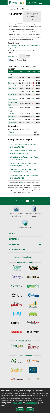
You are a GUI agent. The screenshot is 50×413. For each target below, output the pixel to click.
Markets (25, 9)
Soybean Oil (12, 89)
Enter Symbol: (12, 56)
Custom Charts (35, 45)
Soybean (11, 83)
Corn (9, 80)
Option (25, 60)
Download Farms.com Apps (33, 211)
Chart (19, 60)
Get (28, 56)
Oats (9, 91)
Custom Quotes (23, 45)
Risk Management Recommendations (32, 16)
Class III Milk (12, 122)
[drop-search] (29, 2)
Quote (12, 60)
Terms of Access (31, 403)
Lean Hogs (11, 119)
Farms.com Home (15, 9)
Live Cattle (11, 114)
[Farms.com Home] (17, 3)
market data (23, 182)
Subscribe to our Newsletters (16, 211)
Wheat (10, 77)
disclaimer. (30, 192)
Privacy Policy (17, 403)
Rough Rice (12, 94)
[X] (16, 201)
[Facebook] (22, 201)
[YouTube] (27, 201)
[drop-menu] (40, 2)
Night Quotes (13, 48)
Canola (10, 108)
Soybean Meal (13, 86)
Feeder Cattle (12, 116)
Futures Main (12, 45)
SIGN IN (34, 2)
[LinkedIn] (33, 201)
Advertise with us (25, 224)
